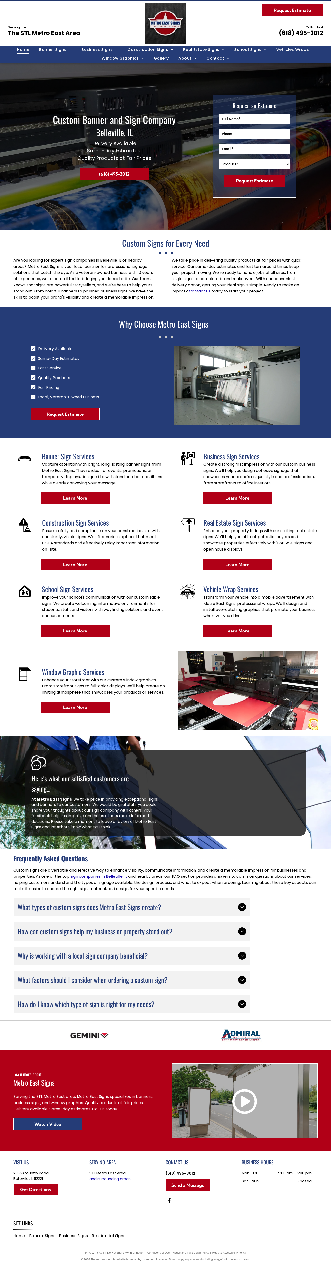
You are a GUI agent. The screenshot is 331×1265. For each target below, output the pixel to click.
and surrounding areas (110, 1178)
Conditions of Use (158, 1252)
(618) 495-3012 (301, 33)
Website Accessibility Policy (229, 1252)
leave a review (115, 821)
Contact (197, 291)
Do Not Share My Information (125, 1252)
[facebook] (169, 1201)
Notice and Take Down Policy (191, 1252)
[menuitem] (23, 50)
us (208, 291)
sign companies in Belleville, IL (98, 876)
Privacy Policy (93, 1252)
